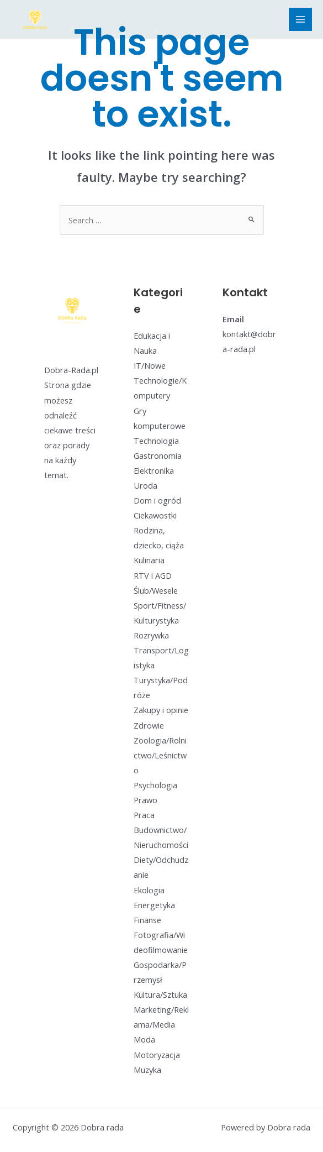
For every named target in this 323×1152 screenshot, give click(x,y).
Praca (144, 814)
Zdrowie (149, 725)
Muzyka (147, 1069)
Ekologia (149, 890)
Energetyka (154, 904)
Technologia (156, 440)
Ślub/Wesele (156, 590)
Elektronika (154, 470)
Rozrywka (151, 635)
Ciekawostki (155, 515)
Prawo (145, 799)
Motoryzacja (157, 1054)
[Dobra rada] (35, 19)
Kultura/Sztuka (160, 994)
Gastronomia (158, 455)
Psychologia (155, 784)
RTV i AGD (153, 575)
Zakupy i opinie (161, 709)
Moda (144, 1039)
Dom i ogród (157, 500)
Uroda (145, 485)
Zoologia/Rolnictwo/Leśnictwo (160, 755)
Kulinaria (149, 559)
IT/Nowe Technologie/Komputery (160, 380)
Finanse (147, 919)
